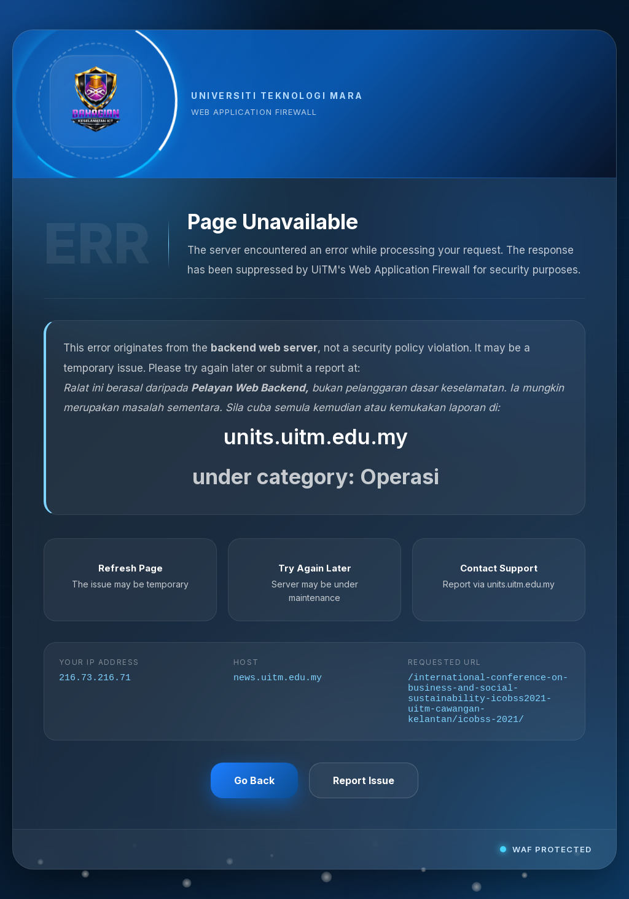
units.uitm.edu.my (316, 432)
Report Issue (363, 785)
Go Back (254, 785)
